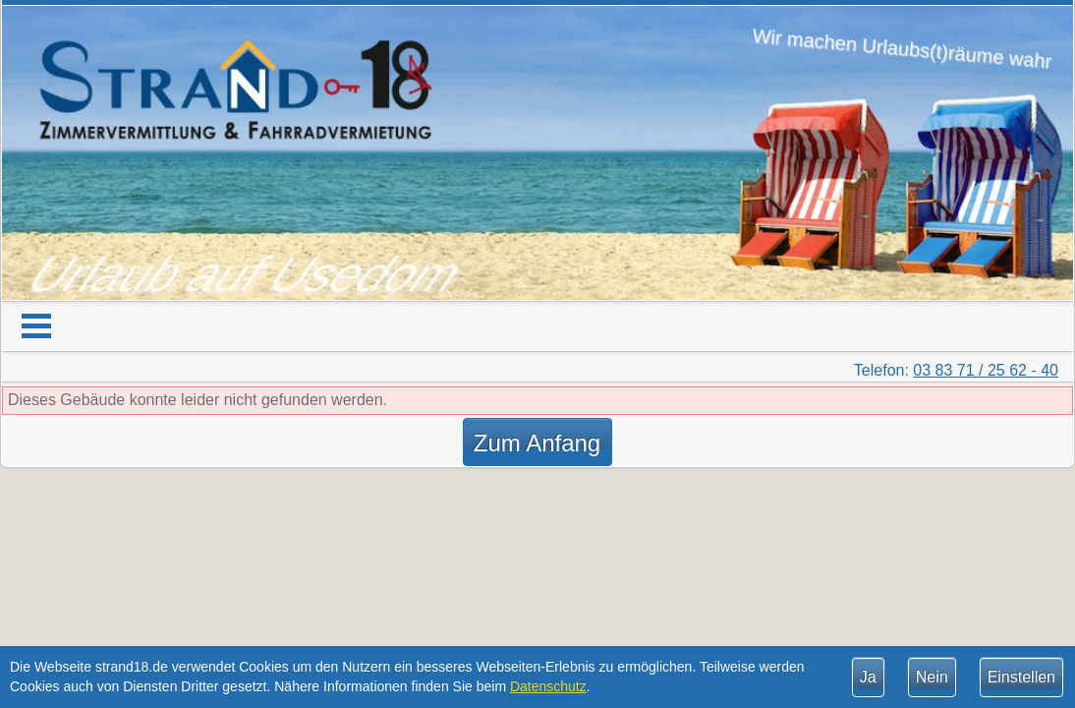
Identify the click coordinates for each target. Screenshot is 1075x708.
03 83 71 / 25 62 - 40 (985, 370)
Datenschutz (548, 686)
